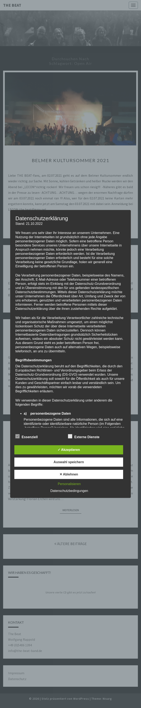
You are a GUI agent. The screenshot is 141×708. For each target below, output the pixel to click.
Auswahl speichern (69, 462)
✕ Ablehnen (68, 474)
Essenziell (26, 436)
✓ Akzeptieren (69, 450)
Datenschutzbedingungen (69, 491)
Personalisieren (69, 484)
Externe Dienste (83, 436)
